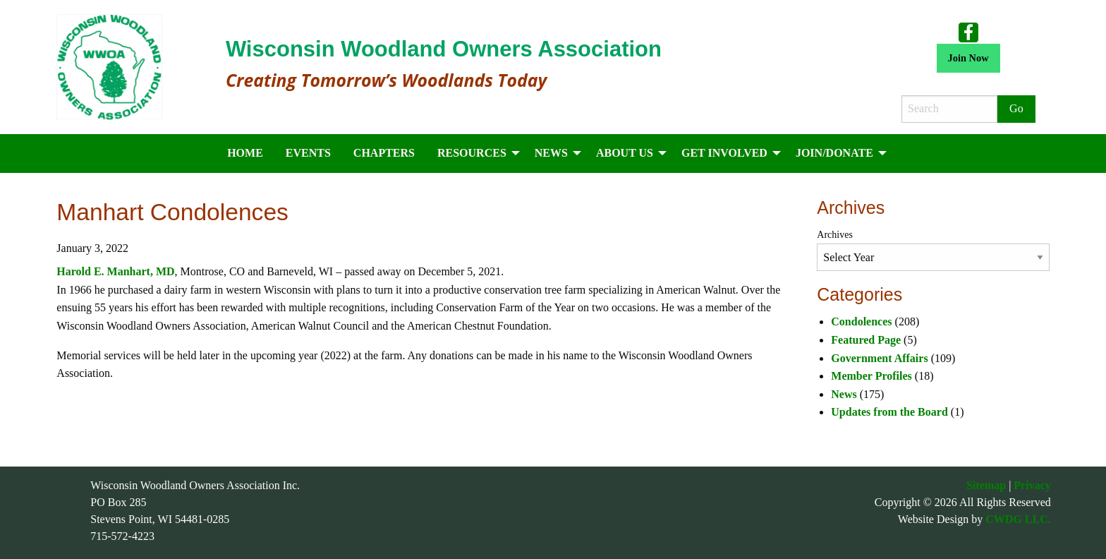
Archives (835, 234)
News (843, 394)
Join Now (968, 58)
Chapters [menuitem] (384, 153)
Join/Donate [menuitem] (834, 153)
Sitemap (986, 485)
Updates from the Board (889, 412)
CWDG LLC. (1017, 519)
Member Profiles (871, 376)
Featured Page (866, 340)
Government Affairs (879, 358)
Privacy (1032, 485)
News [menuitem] (551, 153)
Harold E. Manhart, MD (115, 271)
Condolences (861, 321)
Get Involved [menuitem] (724, 153)
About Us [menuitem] (624, 153)
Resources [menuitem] (471, 153)
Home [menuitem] (245, 153)
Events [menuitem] (308, 153)
